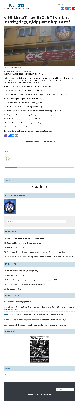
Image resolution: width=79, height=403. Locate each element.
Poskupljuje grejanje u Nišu (23, 302)
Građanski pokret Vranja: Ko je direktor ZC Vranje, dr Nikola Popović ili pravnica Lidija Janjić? (36, 315)
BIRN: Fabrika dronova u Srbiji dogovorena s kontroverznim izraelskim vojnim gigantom (41, 325)
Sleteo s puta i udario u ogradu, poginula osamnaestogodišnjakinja (25, 238)
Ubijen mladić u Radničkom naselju (17, 248)
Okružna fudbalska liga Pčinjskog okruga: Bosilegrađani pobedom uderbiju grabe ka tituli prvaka (34, 280)
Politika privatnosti (39, 392)
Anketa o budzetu (40, 187)
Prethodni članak (31, 142)
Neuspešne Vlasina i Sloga (14, 289)
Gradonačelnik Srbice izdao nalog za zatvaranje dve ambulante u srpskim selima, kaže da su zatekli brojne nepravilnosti (40, 257)
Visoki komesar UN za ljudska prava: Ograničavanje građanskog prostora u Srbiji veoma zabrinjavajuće (36, 252)
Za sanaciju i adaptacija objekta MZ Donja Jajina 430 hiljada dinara (26, 284)
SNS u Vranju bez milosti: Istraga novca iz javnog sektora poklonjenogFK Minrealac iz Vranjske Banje (37, 320)
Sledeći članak (49, 142)
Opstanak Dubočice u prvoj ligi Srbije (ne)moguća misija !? (23, 271)
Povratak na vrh (46, 394)
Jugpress (14, 71)
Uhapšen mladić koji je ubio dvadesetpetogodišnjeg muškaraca (24, 243)
